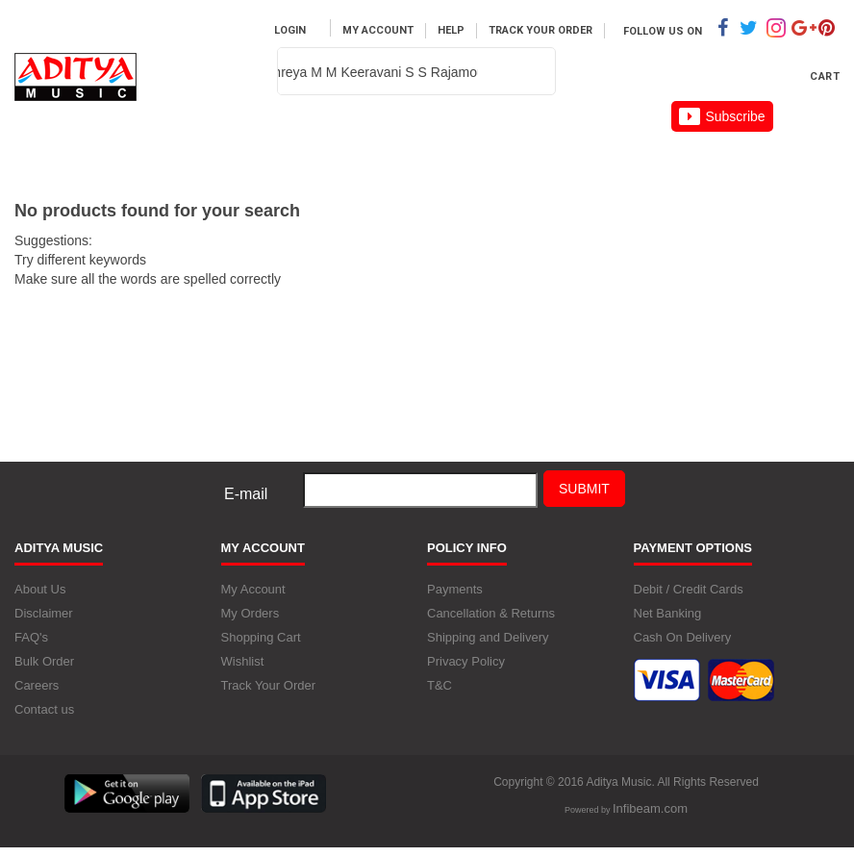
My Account (378, 30)
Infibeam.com (650, 808)
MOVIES (278, 139)
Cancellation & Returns (491, 613)
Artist (395, 139)
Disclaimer (43, 613)
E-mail (245, 494)
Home (65, 139)
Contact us (44, 709)
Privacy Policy (466, 661)
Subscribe (722, 116)
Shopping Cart (261, 637)
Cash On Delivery (683, 637)
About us (521, 139)
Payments (455, 589)
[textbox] (347, 72)
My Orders (250, 613)
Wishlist (242, 661)
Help (451, 30)
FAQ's (31, 637)
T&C (439, 685)
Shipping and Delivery (487, 637)
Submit (584, 488)
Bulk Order (44, 661)
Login (290, 30)
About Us (39, 589)
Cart (825, 76)
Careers (650, 139)
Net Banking (668, 613)
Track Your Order (540, 30)
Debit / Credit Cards (688, 589)
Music (168, 139)
